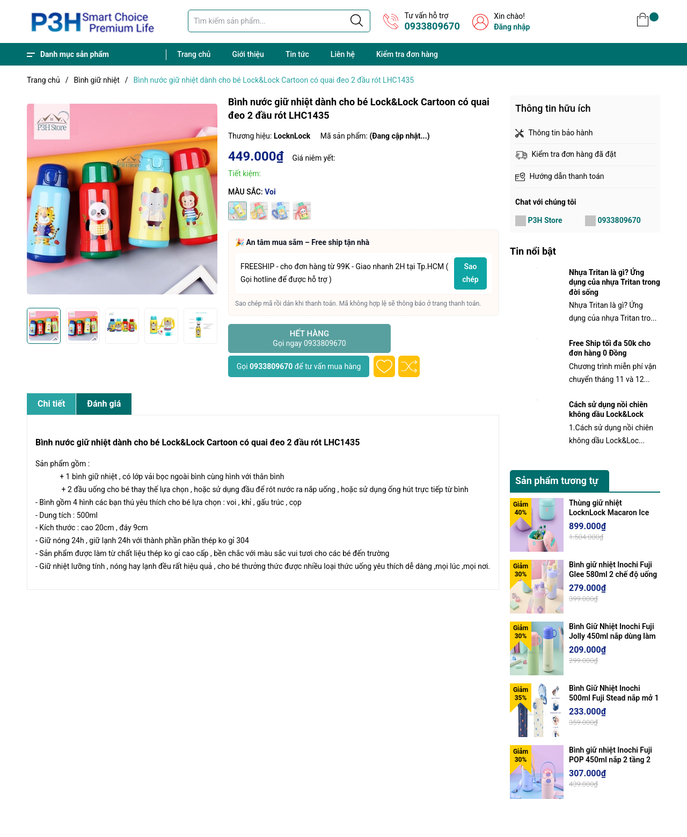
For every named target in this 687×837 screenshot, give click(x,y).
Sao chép (470, 273)
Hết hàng (309, 338)
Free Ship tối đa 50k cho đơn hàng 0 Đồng (610, 348)
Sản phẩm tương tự (556, 480)
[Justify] (356, 21)
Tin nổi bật (533, 251)
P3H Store (545, 220)
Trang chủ (193, 54)
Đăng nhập (512, 27)
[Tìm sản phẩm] (279, 21)
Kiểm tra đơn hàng (407, 54)
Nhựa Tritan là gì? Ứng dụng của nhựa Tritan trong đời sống (614, 282)
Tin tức (297, 54)
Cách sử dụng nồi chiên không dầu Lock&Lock (608, 409)
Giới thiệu (248, 54)
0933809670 (431, 26)
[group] (122, 198)
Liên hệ (343, 54)
